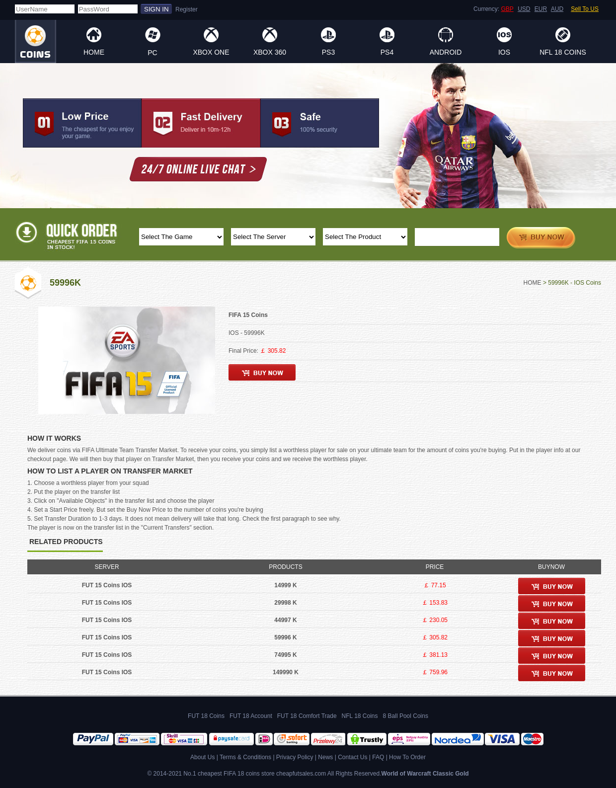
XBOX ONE (211, 52)
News (325, 757)
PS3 (328, 52)
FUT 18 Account (251, 715)
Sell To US (585, 8)
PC (152, 53)
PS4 (387, 52)
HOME (93, 52)
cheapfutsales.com (301, 773)
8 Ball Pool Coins (405, 715)
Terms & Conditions (245, 757)
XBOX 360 (269, 52)
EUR (541, 8)
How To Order (407, 757)
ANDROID (446, 52)
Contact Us (352, 757)
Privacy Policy (294, 757)
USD (524, 8)
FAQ (378, 757)
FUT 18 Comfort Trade (307, 715)
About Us (202, 757)
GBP (507, 8)
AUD (557, 8)
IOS (504, 52)
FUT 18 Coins (206, 715)
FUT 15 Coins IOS (107, 585)
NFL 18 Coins (562, 52)
